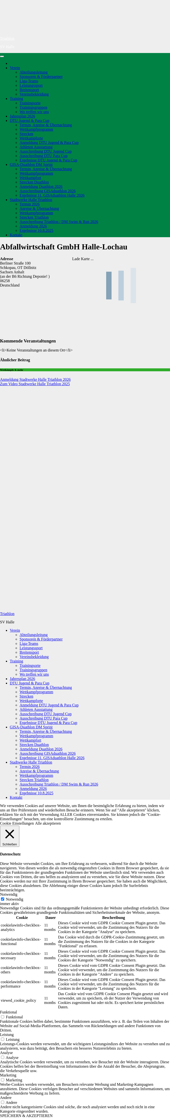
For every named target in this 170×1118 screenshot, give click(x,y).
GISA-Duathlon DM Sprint (31, 164)
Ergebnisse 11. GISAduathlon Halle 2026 (52, 195)
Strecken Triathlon (34, 217)
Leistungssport (31, 85)
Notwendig (14, 899)
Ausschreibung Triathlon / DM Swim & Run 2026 (59, 222)
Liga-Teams (29, 81)
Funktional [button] (8, 1012)
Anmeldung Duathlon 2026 (41, 186)
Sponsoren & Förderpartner (41, 77)
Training (16, 98)
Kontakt (16, 235)
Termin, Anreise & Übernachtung (46, 125)
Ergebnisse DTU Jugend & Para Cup (48, 160)
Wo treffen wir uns (34, 112)
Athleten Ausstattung (36, 147)
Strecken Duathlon (34, 182)
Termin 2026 (30, 204)
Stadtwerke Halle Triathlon (31, 200)
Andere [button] (5, 1098)
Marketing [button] (8, 1075)
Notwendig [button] (8, 894)
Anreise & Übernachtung (39, 208)
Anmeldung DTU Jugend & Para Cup (49, 142)
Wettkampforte (31, 138)
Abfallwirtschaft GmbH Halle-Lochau (63, 246)
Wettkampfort (30, 178)
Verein (15, 68)
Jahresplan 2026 (22, 116)
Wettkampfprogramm (36, 129)
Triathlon (7, 38)
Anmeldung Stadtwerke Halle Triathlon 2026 (35, 379)
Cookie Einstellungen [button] (17, 823)
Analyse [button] (6, 1053)
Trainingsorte (30, 103)
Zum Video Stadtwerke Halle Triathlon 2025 (35, 384)
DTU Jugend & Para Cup (29, 120)
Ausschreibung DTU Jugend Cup (46, 151)
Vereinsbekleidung (34, 94)
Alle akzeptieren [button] (48, 823)
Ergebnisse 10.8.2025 (36, 230)
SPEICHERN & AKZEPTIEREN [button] (26, 1116)
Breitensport (29, 90)
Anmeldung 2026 (33, 226)
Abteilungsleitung (34, 72)
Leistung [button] (7, 1035)
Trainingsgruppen (33, 107)
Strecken (26, 134)
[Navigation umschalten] (2, 56)
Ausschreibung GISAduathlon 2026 (48, 191)
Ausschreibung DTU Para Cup (44, 156)
